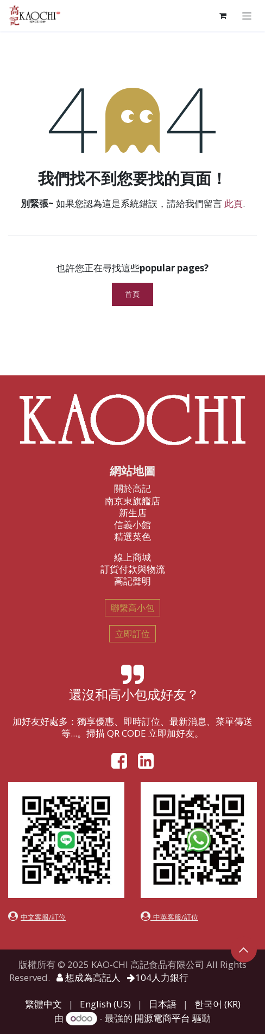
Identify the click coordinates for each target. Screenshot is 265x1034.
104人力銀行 (157, 977)
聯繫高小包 (132, 607)
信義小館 (132, 524)
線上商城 (132, 557)
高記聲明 (132, 581)
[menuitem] (43, 1004)
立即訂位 (132, 633)
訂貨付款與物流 (132, 569)
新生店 (133, 512)
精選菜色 (132, 536)
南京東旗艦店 (132, 501)
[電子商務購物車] (222, 15)
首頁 (132, 294)
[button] (244, 950)
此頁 (233, 203)
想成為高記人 (88, 977)
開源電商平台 (162, 1018)
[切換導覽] (247, 15)
